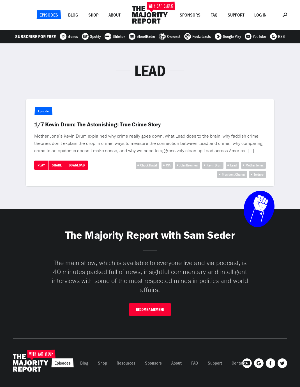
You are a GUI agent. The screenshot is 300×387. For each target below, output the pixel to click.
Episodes (49, 15)
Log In (260, 15)
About (114, 15)
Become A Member (150, 309)
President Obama (233, 174)
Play (41, 165)
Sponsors (190, 15)
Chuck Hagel (148, 165)
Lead (233, 165)
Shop (93, 15)
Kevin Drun (214, 165)
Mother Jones (255, 165)
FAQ (214, 15)
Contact (239, 363)
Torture (259, 174)
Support (236, 15)
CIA (168, 165)
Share (57, 165)
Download (77, 165)
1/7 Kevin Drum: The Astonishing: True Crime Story (97, 124)
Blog (73, 15)
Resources (126, 363)
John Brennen (188, 165)
